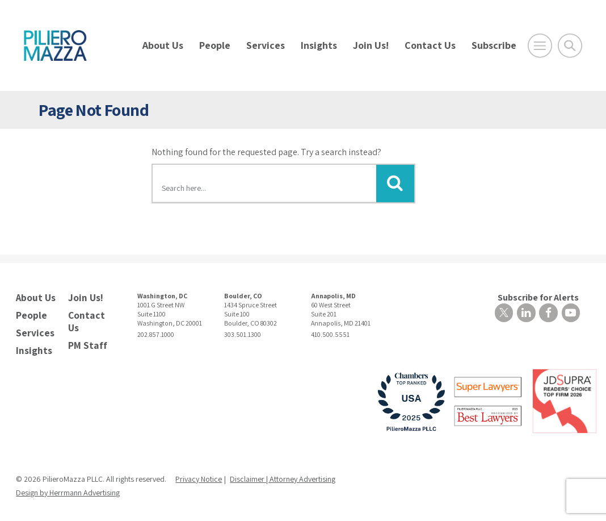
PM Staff (85, 341)
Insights (319, 45)
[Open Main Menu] (540, 46)
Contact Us (430, 45)
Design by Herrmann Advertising (68, 489)
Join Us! (371, 45)
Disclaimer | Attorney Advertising (282, 475)
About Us (162, 45)
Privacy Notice (198, 475)
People (214, 45)
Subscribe (494, 45)
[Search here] (265, 185)
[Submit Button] (395, 183)
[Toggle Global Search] (570, 46)
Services (265, 45)
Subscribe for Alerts (456, 299)
